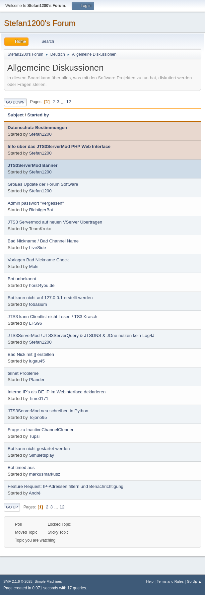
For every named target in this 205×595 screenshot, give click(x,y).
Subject (16, 114)
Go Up (12, 507)
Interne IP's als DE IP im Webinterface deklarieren (56, 391)
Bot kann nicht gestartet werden (39, 448)
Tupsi (34, 436)
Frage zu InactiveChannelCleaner (41, 429)
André (35, 493)
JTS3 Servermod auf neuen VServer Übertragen (55, 222)
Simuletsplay (41, 455)
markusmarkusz (44, 474)
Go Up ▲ (194, 581)
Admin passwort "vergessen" (36, 203)
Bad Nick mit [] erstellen (31, 354)
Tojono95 (38, 417)
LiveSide (37, 247)
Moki (33, 266)
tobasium (38, 304)
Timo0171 (38, 398)
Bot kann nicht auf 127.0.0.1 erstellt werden (50, 297)
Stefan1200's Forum (39, 23)
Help (150, 581)
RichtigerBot (41, 209)
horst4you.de (41, 285)
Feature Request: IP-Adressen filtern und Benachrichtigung (65, 486)
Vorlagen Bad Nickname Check (38, 259)
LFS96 (35, 323)
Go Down (15, 102)
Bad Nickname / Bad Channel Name (43, 240)
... (63, 101)
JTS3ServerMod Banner (32, 165)
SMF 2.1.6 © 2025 (18, 581)
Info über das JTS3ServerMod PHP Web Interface (59, 146)
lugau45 (36, 361)
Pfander (36, 379)
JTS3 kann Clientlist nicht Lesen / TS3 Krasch (52, 316)
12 (68, 101)
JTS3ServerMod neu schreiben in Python (48, 410)
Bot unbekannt (22, 278)
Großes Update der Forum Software (43, 184)
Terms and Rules (170, 581)
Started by (38, 114)
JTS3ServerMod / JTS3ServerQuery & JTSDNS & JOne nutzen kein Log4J (81, 335)
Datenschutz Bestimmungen (37, 127)
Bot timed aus (21, 467)
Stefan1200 (40, 134)
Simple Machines (48, 581)
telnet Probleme (23, 373)
